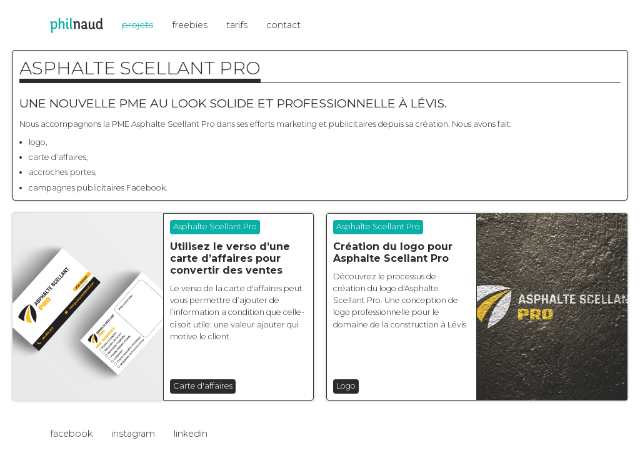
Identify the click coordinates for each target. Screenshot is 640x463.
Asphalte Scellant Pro (215, 226)
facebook (71, 433)
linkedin (191, 433)
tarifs (237, 25)
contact (283, 25)
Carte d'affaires (202, 386)
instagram (133, 433)
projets (137, 25)
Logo (346, 386)
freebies (190, 25)
